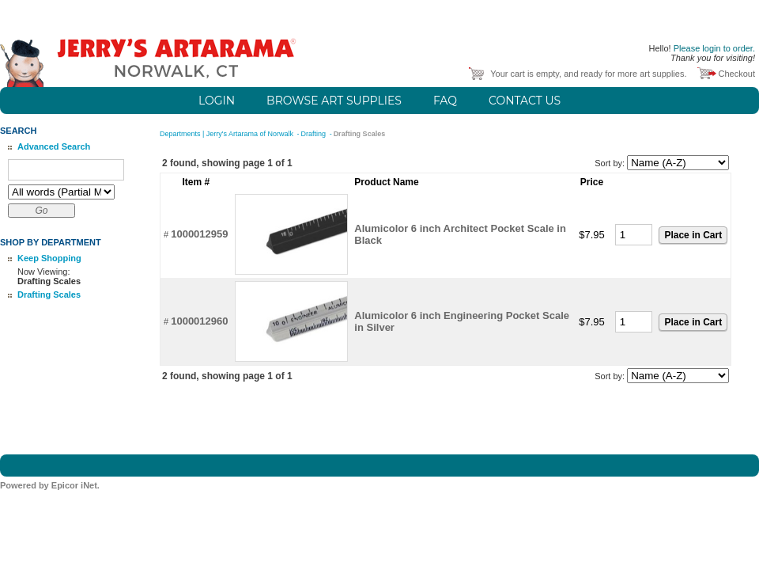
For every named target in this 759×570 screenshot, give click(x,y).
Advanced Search (53, 146)
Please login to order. (714, 48)
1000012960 (199, 321)
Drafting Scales (49, 294)
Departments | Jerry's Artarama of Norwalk (228, 134)
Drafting (314, 134)
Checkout (737, 73)
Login (216, 100)
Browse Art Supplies (334, 100)
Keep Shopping (49, 258)
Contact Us (525, 100)
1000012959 (199, 234)
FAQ (445, 100)
